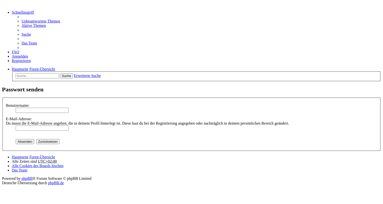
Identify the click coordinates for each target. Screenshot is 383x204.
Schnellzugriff (23, 12)
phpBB (26, 178)
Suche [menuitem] (26, 34)
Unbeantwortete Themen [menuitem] (40, 21)
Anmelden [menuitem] (20, 56)
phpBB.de (56, 183)
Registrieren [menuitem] (21, 61)
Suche (66, 76)
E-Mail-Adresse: (19, 119)
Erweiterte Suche (87, 76)
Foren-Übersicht (42, 157)
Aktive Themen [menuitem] (33, 25)
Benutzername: (18, 105)
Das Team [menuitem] (29, 43)
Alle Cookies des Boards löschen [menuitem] (38, 166)
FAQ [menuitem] (15, 52)
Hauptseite (20, 157)
